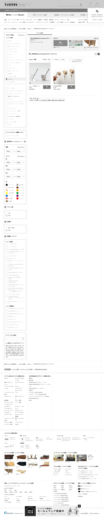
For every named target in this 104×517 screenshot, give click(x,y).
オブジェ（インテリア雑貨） (26, 369)
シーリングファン (19, 422)
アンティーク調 (9, 457)
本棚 (37, 445)
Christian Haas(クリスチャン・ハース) (37, 382)
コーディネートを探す (41, 15)
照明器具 (51, 19)
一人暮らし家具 (56, 470)
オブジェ (10, 79)
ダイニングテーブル (66, 437)
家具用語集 (80, 496)
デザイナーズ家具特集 (82, 494)
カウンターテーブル (66, 439)
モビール (17, 386)
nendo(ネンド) (56, 489)
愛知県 (30, 492)
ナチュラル (11, 345)
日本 (9, 213)
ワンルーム (90, 458)
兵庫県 (25, 492)
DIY (18, 352)
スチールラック (68, 469)
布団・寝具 (30, 498)
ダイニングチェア (39, 439)
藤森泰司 (63, 489)
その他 (9, 201)
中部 (10, 490)
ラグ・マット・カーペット (10, 22)
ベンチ (47, 437)
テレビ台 (27, 445)
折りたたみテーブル (76, 439)
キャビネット (28, 447)
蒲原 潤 (30, 378)
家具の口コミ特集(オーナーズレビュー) (89, 491)
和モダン (19, 348)
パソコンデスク (91, 437)
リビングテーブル (65, 440)
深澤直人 (70, 485)
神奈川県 (11, 492)
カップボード (67, 472)
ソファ (9, 19)
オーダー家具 (12, 353)
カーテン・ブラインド (60, 19)
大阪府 (20, 492)
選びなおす (22, 35)
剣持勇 (62, 485)
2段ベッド (12, 446)
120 (38, 98)
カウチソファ (12, 437)
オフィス (90, 459)
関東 (5, 490)
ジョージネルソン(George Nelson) (60, 495)
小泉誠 (70, 489)
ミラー (16, 392)
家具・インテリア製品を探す (16, 15)
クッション (18, 502)
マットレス (12, 445)
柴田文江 (31, 390)
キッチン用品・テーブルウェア (26, 22)
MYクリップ (97, 4)
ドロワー (67, 470)
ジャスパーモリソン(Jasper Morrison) (61, 501)
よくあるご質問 (83, 513)
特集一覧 (96, 38)
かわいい (13, 350)
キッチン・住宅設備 (69, 22)
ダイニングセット (43, 496)
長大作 (54, 487)
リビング (58, 458)
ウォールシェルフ (68, 474)
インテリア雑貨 (59, 22)
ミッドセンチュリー (12, 348)
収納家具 (40, 19)
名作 (16, 355)
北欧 (7, 345)
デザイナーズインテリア (35, 42)
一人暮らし (14, 352)
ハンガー (6, 388)
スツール (27, 437)
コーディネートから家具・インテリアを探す (65, 452)
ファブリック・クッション (42, 22)
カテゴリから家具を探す (10, 433)
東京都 (5, 492)
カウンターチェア (29, 440)
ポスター (6, 378)
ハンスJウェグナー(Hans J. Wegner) (60, 497)
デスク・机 (29, 19)
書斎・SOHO (90, 456)
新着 (5, 19)
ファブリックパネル (8, 386)
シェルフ (38, 447)
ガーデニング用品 (8, 422)
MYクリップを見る (98, 19)
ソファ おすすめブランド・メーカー (85, 470)
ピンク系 (10, 198)
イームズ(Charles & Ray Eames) (60, 493)
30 (33, 98)
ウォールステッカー (19, 382)
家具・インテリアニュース (86, 486)
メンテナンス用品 (8, 424)
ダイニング (70, 458)
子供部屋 (90, 455)
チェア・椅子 (16, 19)
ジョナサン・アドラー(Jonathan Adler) (37, 394)
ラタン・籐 (12, 355)
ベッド (34, 19)
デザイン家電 (18, 400)
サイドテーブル (75, 437)
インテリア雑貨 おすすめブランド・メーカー (87, 478)
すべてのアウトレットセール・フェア (12, 485)
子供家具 (45, 19)
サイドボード (56, 472)
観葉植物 (6, 400)
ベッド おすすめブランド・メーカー (85, 472)
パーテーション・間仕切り (14, 116)
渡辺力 (62, 487)
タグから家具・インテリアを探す (62, 466)
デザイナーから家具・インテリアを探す (64, 483)
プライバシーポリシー (94, 513)
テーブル (22, 19)
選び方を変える (21, 147)
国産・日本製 (11, 227)
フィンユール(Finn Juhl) (58, 503)
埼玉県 (15, 492)
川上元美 (70, 487)
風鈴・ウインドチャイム (13, 96)
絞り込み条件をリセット (18, 141)
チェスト (27, 446)
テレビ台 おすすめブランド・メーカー (86, 476)
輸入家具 (17, 353)
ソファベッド (12, 439)
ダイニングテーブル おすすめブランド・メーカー (88, 474)
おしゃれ (17, 350)
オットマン (27, 439)
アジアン (9, 465)
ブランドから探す (82, 19)
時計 (68, 19)
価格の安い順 (54, 100)
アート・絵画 (18, 402)
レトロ (19, 345)
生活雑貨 (52, 22)
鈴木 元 (30, 400)
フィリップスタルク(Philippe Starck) (60, 499)
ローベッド (55, 474)
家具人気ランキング (85, 488)
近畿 (15, 490)
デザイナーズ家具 (57, 469)
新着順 (49, 100)
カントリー (13, 347)
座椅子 (37, 437)
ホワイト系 (10, 187)
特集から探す (81, 22)
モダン (15, 345)
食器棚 (37, 446)
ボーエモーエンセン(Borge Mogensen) (61, 504)
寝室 (82, 458)
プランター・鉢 (7, 414)
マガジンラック (7, 396)
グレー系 (21, 184)
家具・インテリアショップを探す (65, 15)
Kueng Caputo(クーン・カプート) (36, 388)
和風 (10, 347)
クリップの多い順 (43, 100)
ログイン (90, 4)
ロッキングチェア (39, 440)
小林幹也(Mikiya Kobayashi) (41, 369)
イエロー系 (10, 193)
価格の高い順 (61, 100)
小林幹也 (55, 491)
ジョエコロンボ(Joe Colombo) (35, 392)
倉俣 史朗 (31, 380)
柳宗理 (54, 485)
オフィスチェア (49, 439)
